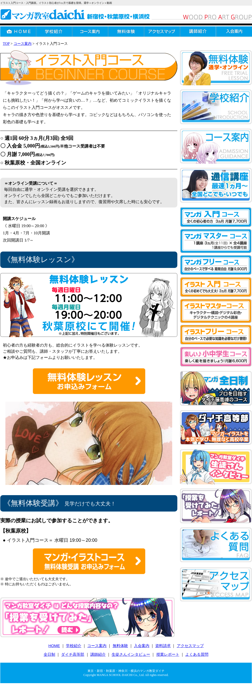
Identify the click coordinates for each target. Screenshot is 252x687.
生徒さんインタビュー (131, 654)
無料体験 (126, 31)
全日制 (49, 654)
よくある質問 (196, 654)
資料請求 (163, 645)
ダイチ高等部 (72, 654)
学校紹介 (54, 31)
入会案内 (141, 645)
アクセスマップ (162, 31)
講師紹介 (198, 31)
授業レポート (167, 654)
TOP (6, 43)
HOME (18, 31)
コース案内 (90, 31)
